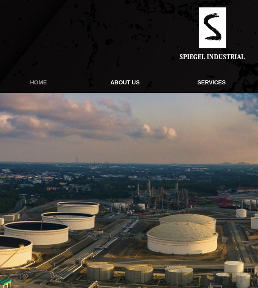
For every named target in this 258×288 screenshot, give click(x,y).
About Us (124, 82)
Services (212, 82)
